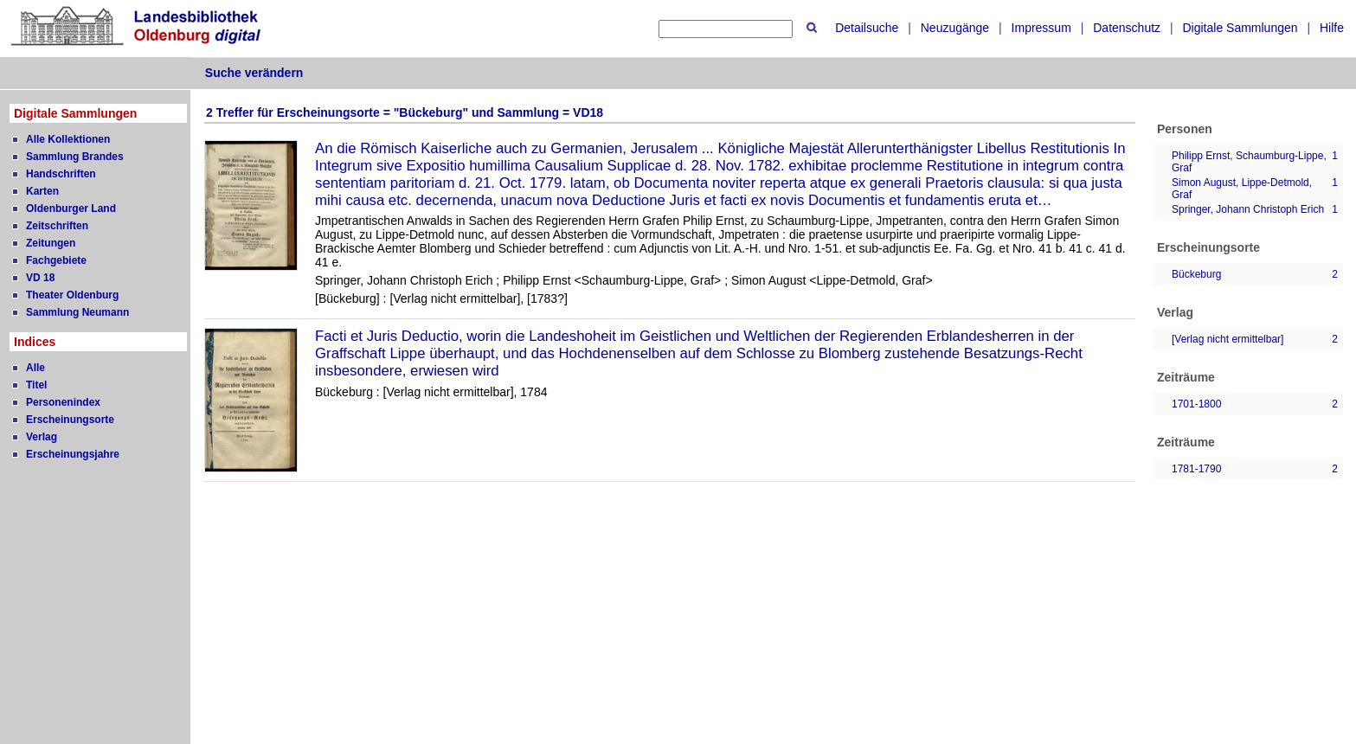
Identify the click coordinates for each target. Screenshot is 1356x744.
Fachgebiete (56, 260)
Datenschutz (1126, 28)
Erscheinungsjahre (72, 454)
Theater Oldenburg (72, 295)
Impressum (1041, 28)
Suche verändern (254, 73)
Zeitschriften (57, 226)
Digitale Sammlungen (1239, 28)
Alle (35, 368)
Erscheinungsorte (70, 420)
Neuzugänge (955, 28)
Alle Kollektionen (68, 139)
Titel (36, 385)
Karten (42, 191)
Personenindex (63, 402)
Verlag (41, 437)
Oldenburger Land (71, 208)
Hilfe (1332, 28)
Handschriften (61, 174)
